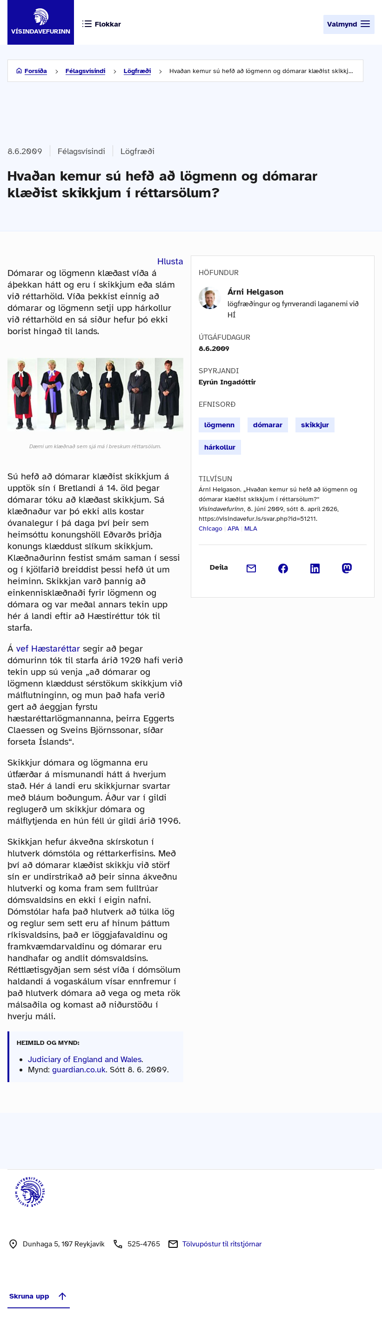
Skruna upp (38, 1296)
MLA (250, 528)
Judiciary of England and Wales (84, 1059)
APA (233, 528)
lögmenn (219, 425)
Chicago (210, 528)
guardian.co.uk (79, 1069)
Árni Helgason (255, 292)
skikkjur (315, 425)
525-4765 (143, 1244)
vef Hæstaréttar (48, 648)
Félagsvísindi (85, 71)
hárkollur (219, 447)
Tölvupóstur (221, 1244)
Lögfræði (137, 71)
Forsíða (36, 71)
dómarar (267, 425)
